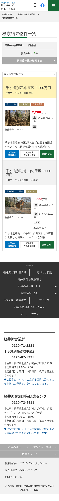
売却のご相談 (44, 272)
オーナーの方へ (29, 314)
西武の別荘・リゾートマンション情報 (29, 447)
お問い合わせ (12, 477)
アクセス (44, 300)
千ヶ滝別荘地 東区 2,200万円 (28, 88)
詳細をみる (47, 154)
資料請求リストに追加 (29, 153)
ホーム (29, 265)
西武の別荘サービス (29, 286)
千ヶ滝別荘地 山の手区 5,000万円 (28, 173)
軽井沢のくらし (29, 293)
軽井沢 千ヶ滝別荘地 (29, 279)
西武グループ (29, 454)
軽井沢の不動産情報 (26, 14)
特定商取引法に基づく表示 (29, 307)
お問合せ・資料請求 (14, 300)
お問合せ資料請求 (12, 153)
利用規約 (10, 463)
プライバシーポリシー (32, 463)
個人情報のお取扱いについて (21, 470)
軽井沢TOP (7, 14)
